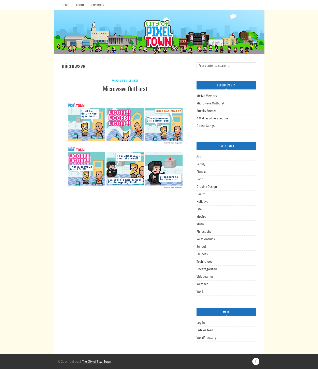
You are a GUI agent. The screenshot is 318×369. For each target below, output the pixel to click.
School (201, 247)
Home (65, 5)
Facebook (97, 5)
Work (200, 291)
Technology (204, 262)
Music (201, 224)
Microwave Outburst (125, 88)
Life (122, 80)
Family (201, 164)
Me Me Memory (207, 96)
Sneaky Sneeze (206, 111)
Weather (202, 284)
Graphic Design (207, 187)
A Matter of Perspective (212, 118)
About (80, 5)
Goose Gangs (206, 126)
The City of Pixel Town (96, 362)
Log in (201, 323)
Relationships (206, 239)
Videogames (205, 277)
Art (199, 157)
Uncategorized (207, 269)
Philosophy (204, 232)
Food (115, 80)
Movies (201, 217)
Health (201, 194)
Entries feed (205, 330)
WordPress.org (207, 338)
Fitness (201, 172)
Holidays (202, 202)
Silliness (132, 80)
